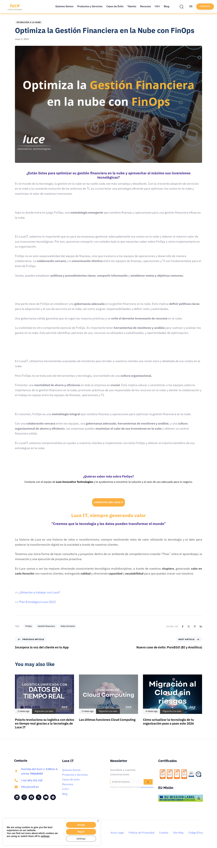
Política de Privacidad (141, 832)
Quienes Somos (64, 6)
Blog (166, 6)
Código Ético (195, 832)
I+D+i (157, 6)
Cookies (163, 832)
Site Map (178, 832)
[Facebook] (182, 626)
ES (190, 6)
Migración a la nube (29, 22)
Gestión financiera (46, 626)
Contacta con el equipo (38, 481)
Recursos (145, 6)
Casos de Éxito (114, 6)
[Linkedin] (201, 626)
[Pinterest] (195, 626)
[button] (182, 7)
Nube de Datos (68, 626)
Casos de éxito (71, 779)
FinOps (28, 626)
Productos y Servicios (89, 6)
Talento (131, 6)
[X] (188, 626)
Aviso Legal (117, 832)
